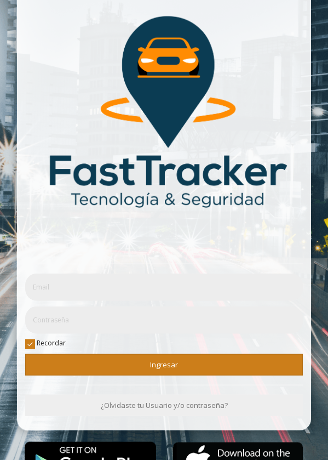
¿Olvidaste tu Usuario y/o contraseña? (164, 405)
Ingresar (164, 364)
